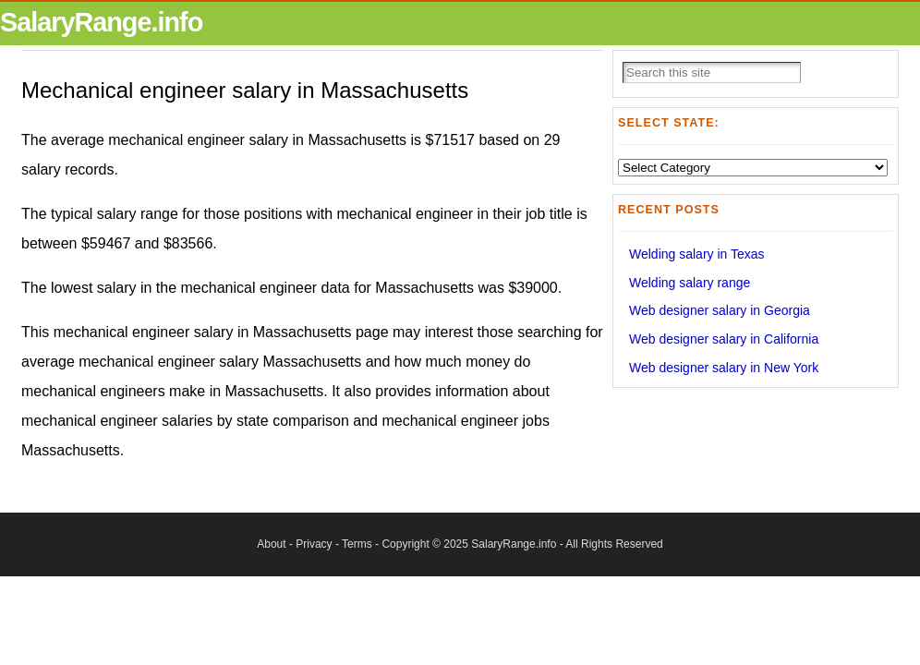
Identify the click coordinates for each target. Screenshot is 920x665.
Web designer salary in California (723, 339)
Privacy (314, 544)
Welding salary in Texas (697, 254)
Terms (357, 544)
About (271, 544)
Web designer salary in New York (723, 367)
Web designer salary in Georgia (719, 310)
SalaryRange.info (101, 22)
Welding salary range (689, 282)
